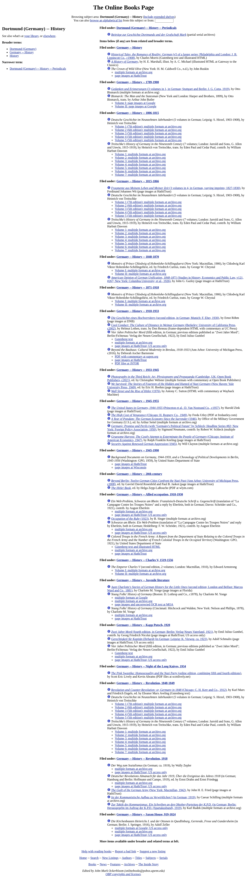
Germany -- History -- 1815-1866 (137, 181)
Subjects (151, 857)
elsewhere (49, 36)
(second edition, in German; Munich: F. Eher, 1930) (165, 317)
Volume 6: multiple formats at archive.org (140, 171)
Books (92, 864)
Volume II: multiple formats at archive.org (140, 273)
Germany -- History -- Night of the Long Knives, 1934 (151, 666)
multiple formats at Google (131, 597)
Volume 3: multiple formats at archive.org (140, 161)
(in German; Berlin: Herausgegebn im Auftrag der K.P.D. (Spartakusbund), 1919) (171, 806)
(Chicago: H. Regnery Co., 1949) (149, 415)
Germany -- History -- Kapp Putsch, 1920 (143, 625)
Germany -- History (22, 52)
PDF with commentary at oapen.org (136, 356)
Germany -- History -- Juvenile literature (142, 580)
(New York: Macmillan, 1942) (148, 790)
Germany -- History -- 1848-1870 (137, 256)
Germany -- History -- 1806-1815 (137, 112)
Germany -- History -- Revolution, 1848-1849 (145, 683)
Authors (127, 857)
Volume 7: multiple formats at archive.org (140, 174)
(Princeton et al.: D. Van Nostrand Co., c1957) (165, 407)
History (14, 55)
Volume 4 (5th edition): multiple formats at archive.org (148, 136)
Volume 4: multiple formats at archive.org (140, 164)
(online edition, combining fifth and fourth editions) (176, 673)
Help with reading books (97, 851)
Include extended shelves (159, 16)
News (103, 864)
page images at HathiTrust (131, 75)
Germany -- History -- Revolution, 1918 (141, 758)
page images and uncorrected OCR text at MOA (144, 604)
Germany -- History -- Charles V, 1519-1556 (144, 560)
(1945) (144, 443)
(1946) (153, 418)
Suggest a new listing (152, 851)
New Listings (110, 857)
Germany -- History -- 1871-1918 (137, 287)
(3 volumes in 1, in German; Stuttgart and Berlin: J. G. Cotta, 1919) (170, 89)
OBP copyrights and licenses (123, 874)
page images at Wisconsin (130, 467)
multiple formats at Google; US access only (141, 828)
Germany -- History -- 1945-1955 (137, 401)
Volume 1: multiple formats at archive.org (140, 154)
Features (115, 864)
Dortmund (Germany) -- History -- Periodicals (38, 68)
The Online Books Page (123, 7)
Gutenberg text (124, 339)
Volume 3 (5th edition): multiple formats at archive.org (148, 133)
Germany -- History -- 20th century (139, 473)
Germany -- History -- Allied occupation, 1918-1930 (149, 494)
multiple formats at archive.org (133, 72)
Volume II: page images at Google (135, 106)
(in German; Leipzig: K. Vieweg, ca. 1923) (159, 639)
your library (31, 36)
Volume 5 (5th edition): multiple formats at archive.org (148, 140)
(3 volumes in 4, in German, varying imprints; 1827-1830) (175, 188)
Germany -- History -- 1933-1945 (137, 369)
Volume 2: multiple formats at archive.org (140, 157)
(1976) (135, 391)
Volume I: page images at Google (135, 103)
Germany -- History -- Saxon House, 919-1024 (146, 814)
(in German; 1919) (153, 797)
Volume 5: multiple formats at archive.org (140, 167)
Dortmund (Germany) (23, 48)
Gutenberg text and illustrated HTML (137, 546)
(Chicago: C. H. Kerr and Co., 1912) (169, 689)
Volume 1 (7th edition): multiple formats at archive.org (148, 126)
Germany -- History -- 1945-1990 (137, 450)
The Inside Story (148, 864)
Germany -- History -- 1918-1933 (137, 311)
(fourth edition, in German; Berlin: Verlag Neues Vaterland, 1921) (162, 631)
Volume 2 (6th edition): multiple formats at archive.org (148, 130)
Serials (163, 857)
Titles (138, 857)
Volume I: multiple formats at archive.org (140, 270)
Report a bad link (125, 851)
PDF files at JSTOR (127, 363)
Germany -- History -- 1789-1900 (137, 82)
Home (83, 857)
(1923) (130, 518)
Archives (129, 864)
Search (94, 857)
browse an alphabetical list (106, 20)
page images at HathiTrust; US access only (141, 346)
